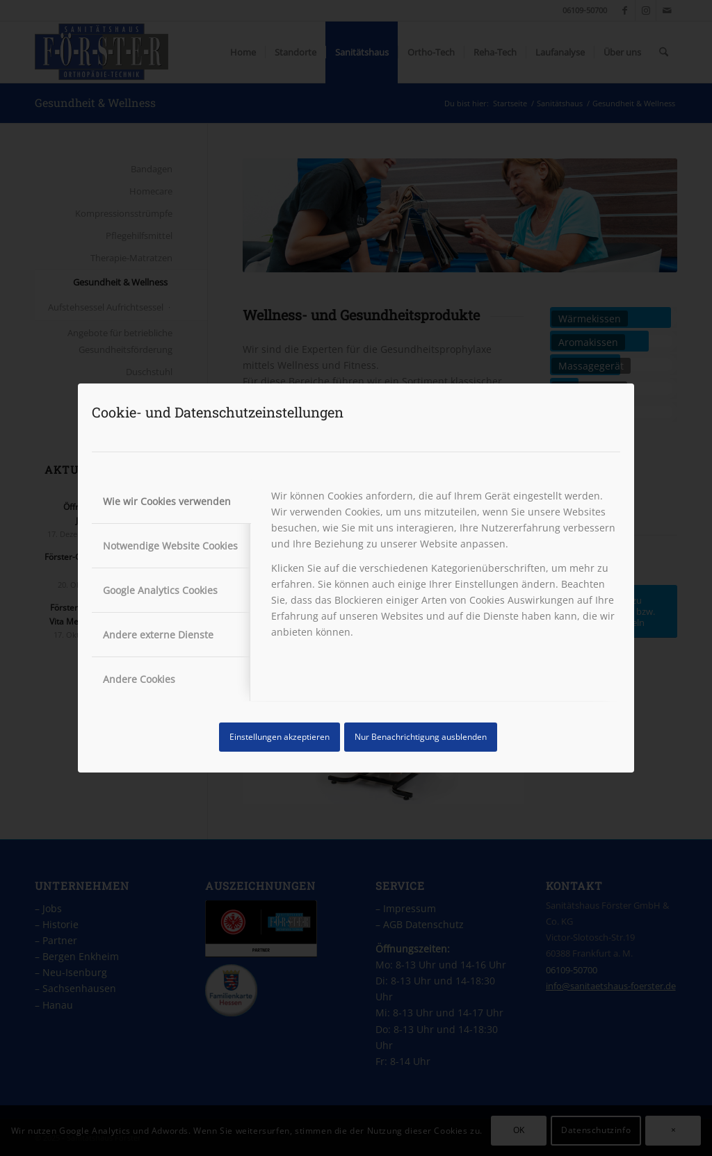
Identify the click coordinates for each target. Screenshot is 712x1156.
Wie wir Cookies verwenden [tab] (167, 501)
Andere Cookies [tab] (139, 679)
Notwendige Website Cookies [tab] (170, 545)
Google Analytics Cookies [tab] (160, 590)
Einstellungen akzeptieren (279, 737)
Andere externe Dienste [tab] (158, 634)
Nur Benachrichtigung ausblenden (421, 737)
